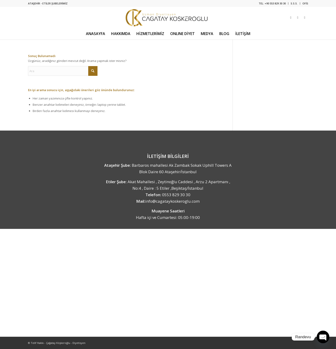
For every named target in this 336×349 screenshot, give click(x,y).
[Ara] (62, 71)
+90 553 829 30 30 (275, 3)
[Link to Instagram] (290, 17)
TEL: (262, 3)
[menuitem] (272, 3)
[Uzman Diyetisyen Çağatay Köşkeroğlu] (168, 17)
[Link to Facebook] (297, 17)
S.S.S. (294, 3)
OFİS (305, 3)
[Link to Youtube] (304, 17)
